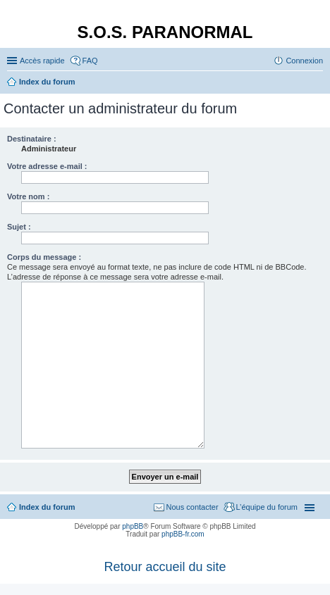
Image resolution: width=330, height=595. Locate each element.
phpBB (132, 526)
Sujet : (19, 227)
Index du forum (47, 507)
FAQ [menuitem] (90, 60)
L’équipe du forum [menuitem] (267, 507)
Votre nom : (28, 196)
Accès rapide (42, 60)
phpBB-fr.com (182, 534)
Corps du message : (44, 257)
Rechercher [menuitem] (317, 83)
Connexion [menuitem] (304, 60)
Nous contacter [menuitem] (192, 507)
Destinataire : (31, 138)
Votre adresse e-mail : (47, 166)
